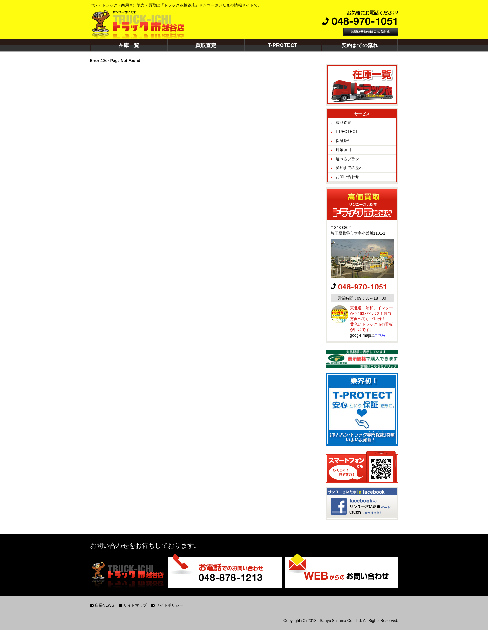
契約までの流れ (360, 45)
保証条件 (343, 140)
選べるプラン (347, 159)
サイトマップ (135, 605)
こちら (380, 335)
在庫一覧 (129, 45)
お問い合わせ (347, 176)
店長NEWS (104, 605)
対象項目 (343, 150)
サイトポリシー (169, 605)
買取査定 (205, 45)
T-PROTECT (282, 45)
